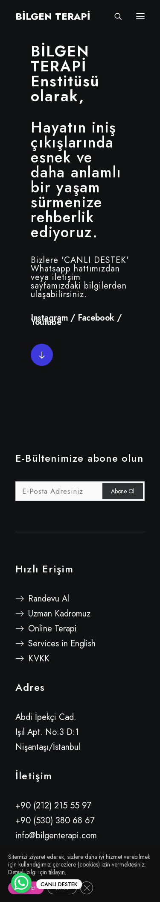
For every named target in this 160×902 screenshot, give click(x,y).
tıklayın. (57, 872)
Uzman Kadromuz (59, 613)
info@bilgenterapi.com (56, 835)
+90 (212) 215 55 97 (53, 805)
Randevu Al (48, 598)
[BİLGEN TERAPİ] (52, 16)
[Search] (114, 16)
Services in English (62, 643)
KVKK (38, 658)
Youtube (46, 322)
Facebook (96, 318)
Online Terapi (52, 628)
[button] (42, 355)
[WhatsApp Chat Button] (21, 883)
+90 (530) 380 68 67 (55, 820)
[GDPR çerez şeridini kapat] (86, 887)
